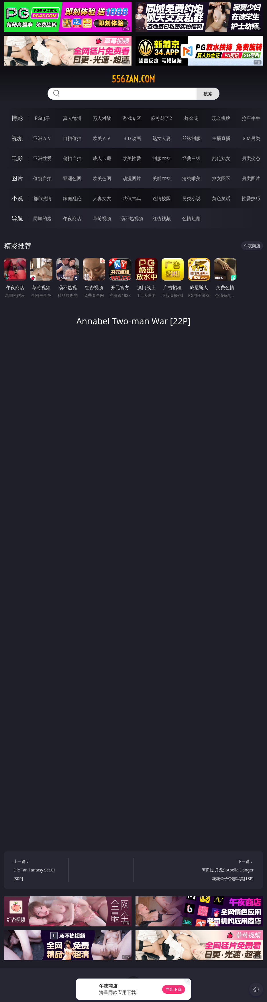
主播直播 (221, 138)
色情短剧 (191, 218)
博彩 (17, 118)
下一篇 (227, 871)
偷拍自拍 (72, 158)
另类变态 (251, 158)
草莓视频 (102, 218)
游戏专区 (132, 118)
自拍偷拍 (72, 138)
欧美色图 (102, 178)
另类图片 (251, 178)
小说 (17, 198)
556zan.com (133, 79)
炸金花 (191, 118)
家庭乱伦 (72, 198)
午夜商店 (72, 218)
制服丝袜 (161, 158)
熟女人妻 (161, 138)
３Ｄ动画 (132, 138)
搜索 (208, 93)
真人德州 (72, 118)
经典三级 (191, 158)
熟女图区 (221, 178)
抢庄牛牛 (251, 118)
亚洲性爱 (42, 158)
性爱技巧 (251, 198)
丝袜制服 (191, 138)
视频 (17, 138)
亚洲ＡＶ (42, 138)
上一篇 (39, 871)
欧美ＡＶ (102, 138)
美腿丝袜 (161, 178)
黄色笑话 (221, 198)
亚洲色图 (72, 178)
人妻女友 (102, 198)
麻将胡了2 (161, 118)
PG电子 (42, 118)
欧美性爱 (132, 158)
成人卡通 (102, 158)
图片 (17, 178)
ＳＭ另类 (251, 138)
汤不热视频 (131, 218)
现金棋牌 (221, 118)
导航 (17, 218)
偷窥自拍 (42, 178)
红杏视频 (161, 218)
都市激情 (42, 198)
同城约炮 (42, 218)
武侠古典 (132, 198)
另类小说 (191, 198)
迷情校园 (161, 198)
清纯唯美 (191, 178)
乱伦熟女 (221, 158)
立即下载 (174, 989)
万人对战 (102, 118)
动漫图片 (132, 178)
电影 (17, 158)
